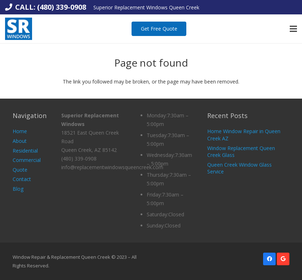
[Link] (18, 29)
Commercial (27, 160)
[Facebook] (269, 259)
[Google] (283, 259)
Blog (18, 188)
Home (20, 131)
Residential (25, 150)
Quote (20, 169)
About (20, 140)
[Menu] (293, 29)
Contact (22, 179)
